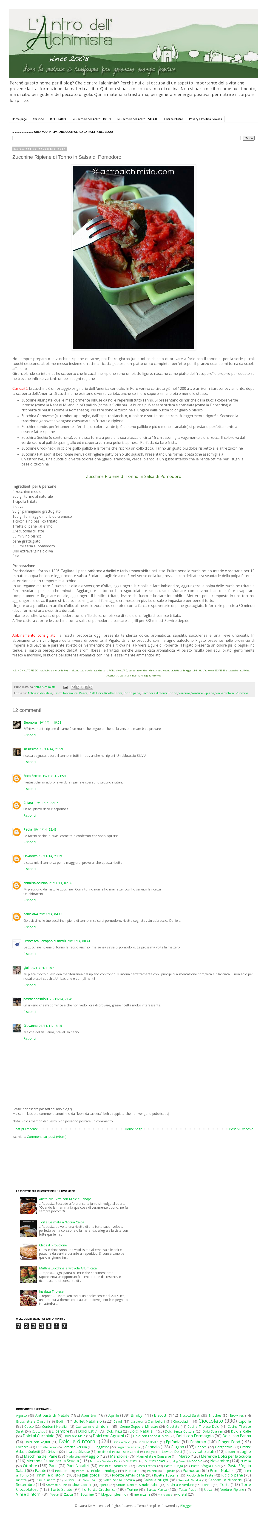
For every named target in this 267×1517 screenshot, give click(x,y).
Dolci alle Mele (74, 1436)
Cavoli (118, 1421)
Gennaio (152, 1446)
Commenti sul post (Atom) (46, 1136)
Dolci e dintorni (78, 1441)
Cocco (29, 1426)
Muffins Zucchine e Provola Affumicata (68, 1268)
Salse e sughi (156, 1479)
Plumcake (132, 1470)
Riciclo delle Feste (199, 1475)
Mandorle (119, 1456)
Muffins (131, 1461)
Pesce (83, 693)
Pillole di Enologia (104, 1470)
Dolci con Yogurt (37, 1442)
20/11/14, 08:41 (78, 941)
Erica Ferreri (32, 776)
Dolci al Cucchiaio (38, 1435)
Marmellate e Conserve (153, 1456)
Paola (27, 829)
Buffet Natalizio (88, 1421)
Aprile (113, 1415)
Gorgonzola (224, 1447)
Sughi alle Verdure (180, 1484)
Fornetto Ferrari (47, 1447)
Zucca (68, 1494)
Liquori (230, 1452)
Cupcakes (38, 1431)
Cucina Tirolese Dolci (203, 1426)
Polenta (152, 1471)
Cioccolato (211, 1420)
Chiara (28, 802)
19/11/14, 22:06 (46, 802)
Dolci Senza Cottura (180, 1431)
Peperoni (61, 1470)
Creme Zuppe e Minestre (139, 1426)
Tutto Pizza (187, 1489)
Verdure (184, 693)
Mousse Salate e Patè (105, 1461)
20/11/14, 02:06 (60, 883)
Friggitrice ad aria (128, 1447)
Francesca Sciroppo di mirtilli (44, 941)
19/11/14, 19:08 (49, 722)
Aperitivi (88, 1415)
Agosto (21, 1415)
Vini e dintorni (225, 693)
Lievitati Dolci (172, 1451)
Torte (225, 1484)
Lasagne (150, 1452)
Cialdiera (137, 1422)
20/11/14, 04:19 (50, 914)
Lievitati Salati (201, 1451)
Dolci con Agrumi (108, 1435)
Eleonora (30, 722)
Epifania (173, 1441)
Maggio (92, 1456)
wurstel (181, 1494)
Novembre (70, 693)
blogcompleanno (113, 1494)
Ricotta (21, 1480)
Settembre (25, 1484)
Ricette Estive (113, 693)
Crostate (172, 1426)
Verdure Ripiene (202, 693)
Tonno (172, 693)
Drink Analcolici (148, 1442)
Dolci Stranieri (212, 1431)
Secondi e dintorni (154, 693)
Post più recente (26, 1129)
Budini (60, 1421)
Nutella (245, 1461)
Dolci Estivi (88, 1431)
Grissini (53, 1451)
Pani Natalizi (78, 1465)
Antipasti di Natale (40, 693)
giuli (26, 967)
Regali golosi (88, 1475)
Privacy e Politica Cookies (205, 119)
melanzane (142, 1494)
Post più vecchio (241, 1129)
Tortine (132, 1489)
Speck (103, 1484)
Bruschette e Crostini (32, 1421)
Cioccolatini (181, 1421)
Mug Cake (179, 1461)
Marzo (184, 1456)
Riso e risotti (46, 1480)
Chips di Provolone (53, 1245)
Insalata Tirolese (51, 1291)
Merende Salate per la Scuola (52, 1460)
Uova (208, 1489)
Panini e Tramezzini (113, 1466)
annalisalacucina (35, 883)
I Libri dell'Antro (173, 119)
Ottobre (30, 1465)
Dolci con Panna (236, 1435)
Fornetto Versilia (74, 1447)
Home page (19, 119)
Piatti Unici (96, 693)
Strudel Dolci (125, 1485)
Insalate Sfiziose (78, 1451)
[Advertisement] (123, 1156)
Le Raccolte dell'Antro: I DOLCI (91, 119)
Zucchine (242, 693)
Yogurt (54, 1495)
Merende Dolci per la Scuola (226, 1456)
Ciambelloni (156, 1421)
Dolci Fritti (114, 1431)
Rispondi (29, 735)
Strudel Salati (149, 1484)
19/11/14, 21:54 (54, 776)
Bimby (136, 1415)
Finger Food (229, 1441)
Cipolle (245, 1421)
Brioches (215, 1415)
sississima (30, 749)
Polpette (168, 1470)
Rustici (69, 1480)
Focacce (22, 1447)
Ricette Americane (128, 1475)
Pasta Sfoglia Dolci (205, 1466)
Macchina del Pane (40, 1456)
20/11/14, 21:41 (61, 999)
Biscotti (161, 1415)
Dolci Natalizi (141, 1431)
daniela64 (30, 914)
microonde (165, 1494)
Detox (58, 693)
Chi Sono (38, 119)
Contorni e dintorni (93, 1426)
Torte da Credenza (98, 1489)
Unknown (30, 856)
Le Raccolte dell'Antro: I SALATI (137, 119)
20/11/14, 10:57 (42, 967)
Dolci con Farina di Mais (151, 1436)
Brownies (237, 1415)
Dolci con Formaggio (194, 1435)
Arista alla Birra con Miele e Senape (65, 1199)
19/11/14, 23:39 (50, 856)
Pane (53, 1465)
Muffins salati (155, 1461)
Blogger (186, 1505)
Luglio (245, 1451)
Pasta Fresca (146, 1466)
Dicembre (60, 1431)
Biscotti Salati (189, 1415)
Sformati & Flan (56, 1485)
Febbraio (198, 1441)
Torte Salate (61, 1489)
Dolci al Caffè (241, 1431)
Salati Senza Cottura (119, 1480)
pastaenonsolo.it (35, 999)
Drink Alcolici (121, 1442)
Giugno (177, 1446)
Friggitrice (102, 1447)
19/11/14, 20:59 (51, 749)
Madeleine (73, 1457)
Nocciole (195, 1461)
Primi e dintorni (51, 1475)
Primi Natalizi (222, 1470)
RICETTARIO (58, 119)
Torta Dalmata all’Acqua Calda (61, 1222)
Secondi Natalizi (189, 1480)
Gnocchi (201, 1447)
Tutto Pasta (156, 1489)
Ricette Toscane (166, 1475)
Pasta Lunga (173, 1466)
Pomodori (192, 1470)
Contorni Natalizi (54, 1426)
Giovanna (30, 1025)
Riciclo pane (132, 693)
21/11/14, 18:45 (50, 1025)
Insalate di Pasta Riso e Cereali (118, 1452)
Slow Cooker (81, 1484)
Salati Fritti (90, 1480)
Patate (40, 1470)
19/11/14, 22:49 (45, 829)
